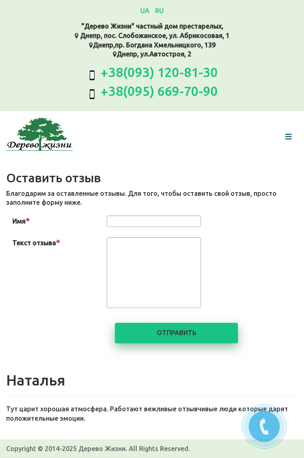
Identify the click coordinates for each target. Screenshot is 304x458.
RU (159, 10)
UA (145, 10)
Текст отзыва (36, 242)
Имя (21, 220)
